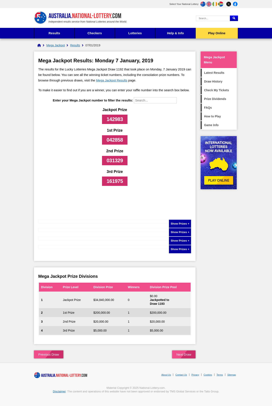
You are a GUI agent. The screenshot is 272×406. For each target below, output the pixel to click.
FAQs (208, 107)
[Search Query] (213, 18)
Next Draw (183, 354)
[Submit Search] (234, 18)
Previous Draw (48, 354)
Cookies (208, 374)
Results (54, 33)
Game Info (211, 125)
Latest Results (214, 72)
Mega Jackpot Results (112, 80)
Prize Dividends (215, 99)
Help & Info (175, 33)
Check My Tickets (216, 90)
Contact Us (181, 374)
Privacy (195, 374)
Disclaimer (59, 391)
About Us (166, 374)
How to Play (212, 116)
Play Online (216, 33)
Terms (220, 374)
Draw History (213, 81)
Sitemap (231, 374)
